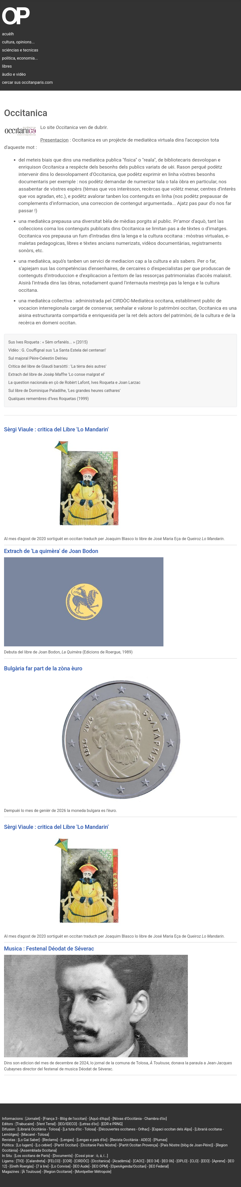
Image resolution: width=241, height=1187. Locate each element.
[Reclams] (50, 1140)
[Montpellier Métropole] (93, 1172)
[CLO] (194, 1161)
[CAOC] (138, 1161)
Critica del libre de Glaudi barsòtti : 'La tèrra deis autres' (57, 366)
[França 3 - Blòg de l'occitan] (65, 1119)
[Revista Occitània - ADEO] (130, 1140)
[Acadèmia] (121, 1161)
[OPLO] (182, 1161)
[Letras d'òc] (89, 1124)
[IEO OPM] (100, 1166)
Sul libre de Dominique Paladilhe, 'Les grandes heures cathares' (64, 390)
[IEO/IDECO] (67, 1124)
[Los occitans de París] (32, 1156)
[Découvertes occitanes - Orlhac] (124, 1129)
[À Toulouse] (31, 1172)
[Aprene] (218, 1161)
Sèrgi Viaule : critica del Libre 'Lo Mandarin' (56, 429)
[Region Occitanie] (58, 1172)
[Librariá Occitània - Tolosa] (39, 1129)
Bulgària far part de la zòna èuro (43, 668)
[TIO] (19, 1161)
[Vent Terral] (46, 1124)
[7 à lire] (42, 1166)
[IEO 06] (168, 1161)
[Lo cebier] (44, 1145)
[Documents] (63, 1156)
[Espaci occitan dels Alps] (172, 1129)
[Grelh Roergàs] (21, 1166)
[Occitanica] (100, 1161)
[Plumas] (160, 1140)
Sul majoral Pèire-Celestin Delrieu (37, 358)
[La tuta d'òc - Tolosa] (79, 1129)
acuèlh (8, 34)
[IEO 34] (153, 1161)
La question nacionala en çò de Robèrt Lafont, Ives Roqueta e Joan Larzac (74, 382)
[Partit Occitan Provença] (138, 1145)
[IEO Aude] (81, 1166)
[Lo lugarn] (24, 1145)
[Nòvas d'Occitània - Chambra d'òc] (140, 1119)
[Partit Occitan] (66, 1145)
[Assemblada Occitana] (38, 1150)
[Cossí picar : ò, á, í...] (91, 1156)
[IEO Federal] (159, 1166)
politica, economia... (20, 58)
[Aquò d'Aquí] (99, 1119)
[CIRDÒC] (82, 1161)
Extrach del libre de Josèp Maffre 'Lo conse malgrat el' (56, 374)
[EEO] (205, 1161)
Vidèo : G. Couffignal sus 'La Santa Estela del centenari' (57, 350)
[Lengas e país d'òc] (92, 1140)
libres (7, 66)
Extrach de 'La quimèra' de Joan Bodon (51, 551)
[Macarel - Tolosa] (35, 1134)
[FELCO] (54, 1161)
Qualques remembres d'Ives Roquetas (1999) (48, 398)
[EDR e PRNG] (112, 1124)
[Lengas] (67, 1140)
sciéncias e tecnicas (20, 50)
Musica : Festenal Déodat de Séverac (49, 948)
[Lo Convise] (61, 1166)
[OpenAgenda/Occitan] (128, 1166)
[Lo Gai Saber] (29, 1140)
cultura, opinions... (18, 42)
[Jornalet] (32, 1119)
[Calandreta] (35, 1161)
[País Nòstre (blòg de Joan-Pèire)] (186, 1145)
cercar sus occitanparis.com (27, 82)
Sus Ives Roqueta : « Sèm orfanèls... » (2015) (48, 342)
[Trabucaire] (25, 1124)
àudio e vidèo (14, 74)
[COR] (67, 1161)
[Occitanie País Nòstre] (98, 1145)
